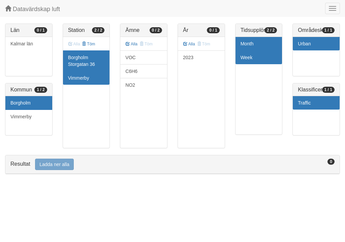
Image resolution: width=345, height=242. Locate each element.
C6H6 (131, 71)
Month (247, 43)
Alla (131, 44)
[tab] (172, 164)
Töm (88, 44)
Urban (304, 43)
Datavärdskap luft (32, 8)
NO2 (130, 85)
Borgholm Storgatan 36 (81, 61)
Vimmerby (21, 116)
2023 (188, 57)
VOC (130, 57)
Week (247, 57)
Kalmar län (21, 43)
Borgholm (20, 103)
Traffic (304, 103)
